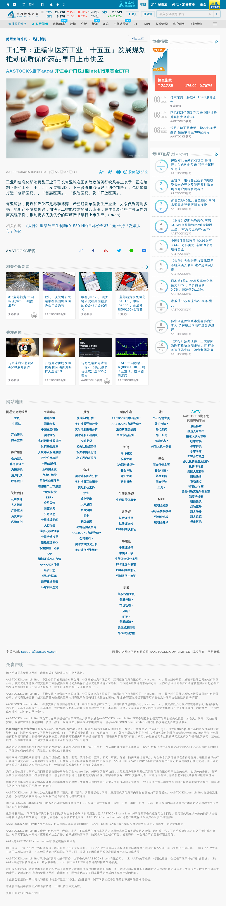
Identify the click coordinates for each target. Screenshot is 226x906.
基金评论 (126, 470)
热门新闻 (40, 39)
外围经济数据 (126, 633)
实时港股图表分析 (86, 429)
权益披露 (86, 521)
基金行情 (161, 470)
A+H (49, 553)
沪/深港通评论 (126, 464)
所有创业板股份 (49, 480)
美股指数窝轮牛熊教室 (196, 491)
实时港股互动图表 (86, 435)
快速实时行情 (86, 418)
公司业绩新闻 (49, 519)
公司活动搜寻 (49, 536)
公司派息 (49, 514)
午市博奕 (196, 446)
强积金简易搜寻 (161, 511)
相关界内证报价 (86, 458)
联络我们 (16, 481)
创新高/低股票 (50, 446)
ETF (49, 497)
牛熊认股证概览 (126, 500)
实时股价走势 (86, 487)
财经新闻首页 (16, 39)
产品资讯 (16, 434)
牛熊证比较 (126, 553)
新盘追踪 (196, 516)
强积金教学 (161, 522)
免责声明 (16, 516)
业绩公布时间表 (49, 531)
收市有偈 (196, 441)
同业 (86, 515)
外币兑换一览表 (161, 446)
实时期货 (49, 435)
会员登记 (16, 458)
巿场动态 (161, 441)
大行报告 (49, 525)
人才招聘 (16, 505)
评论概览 (126, 453)
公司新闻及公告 (86, 527)
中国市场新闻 (126, 435)
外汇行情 (161, 423)
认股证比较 (126, 523)
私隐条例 (16, 522)
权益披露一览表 (49, 548)
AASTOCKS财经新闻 (126, 418)
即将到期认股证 (126, 529)
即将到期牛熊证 (126, 570)
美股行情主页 (126, 594)
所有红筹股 (49, 475)
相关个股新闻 (18, 267)
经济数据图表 (49, 581)
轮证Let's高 (196, 486)
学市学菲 (196, 451)
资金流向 (86, 510)
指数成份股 (49, 463)
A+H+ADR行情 (49, 564)
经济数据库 (49, 576)
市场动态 (126, 605)
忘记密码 (16, 469)
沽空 (86, 493)
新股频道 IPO (49, 542)
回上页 (138, 38)
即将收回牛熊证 (126, 564)
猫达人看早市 (195, 431)
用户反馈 (16, 475)
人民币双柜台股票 (49, 452)
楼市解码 (196, 521)
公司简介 (16, 499)
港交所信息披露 (126, 429)
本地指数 (49, 418)
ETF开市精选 (196, 456)
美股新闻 (126, 621)
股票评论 (126, 459)
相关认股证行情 (86, 446)
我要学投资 (196, 496)
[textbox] (188, 13)
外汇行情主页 (161, 418)
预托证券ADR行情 (49, 559)
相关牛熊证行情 (86, 452)
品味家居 (196, 506)
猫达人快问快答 (196, 436)
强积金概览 (161, 505)
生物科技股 (49, 492)
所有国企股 (49, 469)
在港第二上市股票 (49, 486)
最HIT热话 (170, 154)
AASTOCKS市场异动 (86, 533)
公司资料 (86, 538)
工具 (161, 487)
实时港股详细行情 (86, 423)
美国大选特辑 (195, 471)
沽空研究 (49, 508)
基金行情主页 (161, 464)
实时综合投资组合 (86, 550)
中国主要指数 (49, 429)
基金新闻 (161, 476)
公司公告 (49, 502)
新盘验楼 (196, 511)
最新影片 (196, 426)
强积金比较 (161, 517)
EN (31, 4)
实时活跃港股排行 (49, 441)
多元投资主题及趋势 (196, 461)
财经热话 (196, 476)
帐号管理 (17, 464)
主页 (17, 418)
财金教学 (16, 440)
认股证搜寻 (126, 518)
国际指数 (49, 423)
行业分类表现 (49, 458)
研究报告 (126, 481)
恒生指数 (160, 41)
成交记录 (86, 498)
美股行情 (126, 599)
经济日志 (49, 570)
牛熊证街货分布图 (126, 559)
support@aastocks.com (39, 651)
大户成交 (86, 504)
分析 (126, 611)
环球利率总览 (49, 587)
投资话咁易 (196, 466)
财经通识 (196, 501)
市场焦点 (196, 481)
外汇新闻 (161, 429)
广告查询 (16, 510)
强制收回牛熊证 (126, 576)
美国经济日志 (126, 627)
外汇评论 (126, 476)
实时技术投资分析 (86, 544)
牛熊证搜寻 (126, 547)
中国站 (16, 423)
